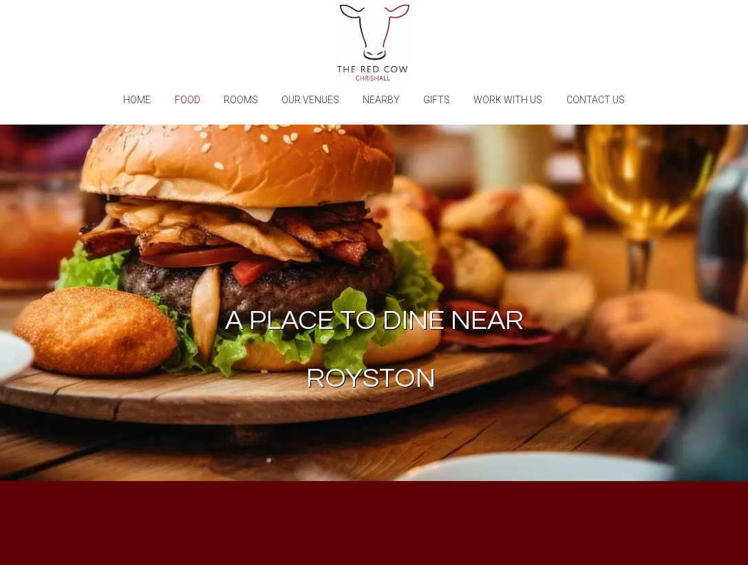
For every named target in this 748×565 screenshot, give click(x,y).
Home (137, 99)
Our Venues (310, 99)
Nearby (381, 99)
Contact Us (595, 99)
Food (187, 99)
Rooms (241, 99)
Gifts (436, 99)
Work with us (507, 99)
